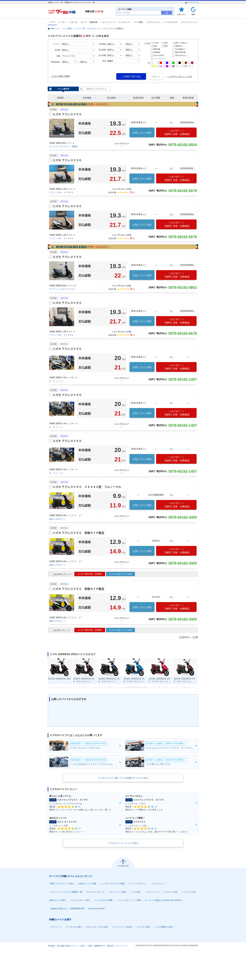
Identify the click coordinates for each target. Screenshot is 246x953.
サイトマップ (191, 2)
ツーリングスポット (138, 883)
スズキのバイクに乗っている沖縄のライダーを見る (123, 778)
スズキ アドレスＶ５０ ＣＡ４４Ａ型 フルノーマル (87, 487)
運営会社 (110, 946)
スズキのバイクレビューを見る (123, 843)
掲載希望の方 (99, 946)
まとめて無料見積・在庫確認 (90, 574)
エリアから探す (144, 927)
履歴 (193, 14)
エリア (83, 22)
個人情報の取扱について (67, 946)
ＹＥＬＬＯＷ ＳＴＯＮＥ (61, 192)
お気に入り (181, 14)
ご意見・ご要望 (85, 946)
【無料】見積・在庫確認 (176, 132)
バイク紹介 (136, 892)
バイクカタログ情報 (103, 900)
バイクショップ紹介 (117, 892)
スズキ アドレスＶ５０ (67, 114)
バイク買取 (138, 22)
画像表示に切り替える (96, 89)
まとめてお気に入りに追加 (120, 574)
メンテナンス (124, 22)
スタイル (73, 22)
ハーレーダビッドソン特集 (128, 900)
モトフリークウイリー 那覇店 (63, 146)
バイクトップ (56, 927)
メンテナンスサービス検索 (112, 883)
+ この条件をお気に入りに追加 (179, 76)
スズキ (53, 109)
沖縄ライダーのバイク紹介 (62, 883)
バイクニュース (152, 892)
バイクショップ (108, 22)
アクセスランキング (95, 892)
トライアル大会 (188, 892)
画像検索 (93, 22)
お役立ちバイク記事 (87, 883)
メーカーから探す (74, 927)
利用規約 (51, 946)
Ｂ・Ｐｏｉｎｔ (56, 381)
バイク (52, 22)
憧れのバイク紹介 (58, 900)
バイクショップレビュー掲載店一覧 (66, 892)
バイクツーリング (188, 22)
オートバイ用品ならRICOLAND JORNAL (163, 900)
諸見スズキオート (57, 519)
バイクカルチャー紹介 (80, 900)
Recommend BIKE (96, 908)
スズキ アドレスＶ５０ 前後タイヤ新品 (78, 532)
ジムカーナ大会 (170, 892)
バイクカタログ (170, 22)
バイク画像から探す (164, 927)
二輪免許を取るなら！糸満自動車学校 (67, 908)
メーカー (62, 22)
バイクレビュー (153, 22)
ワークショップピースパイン (62, 289)
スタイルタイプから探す (97, 927)
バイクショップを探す (122, 927)
